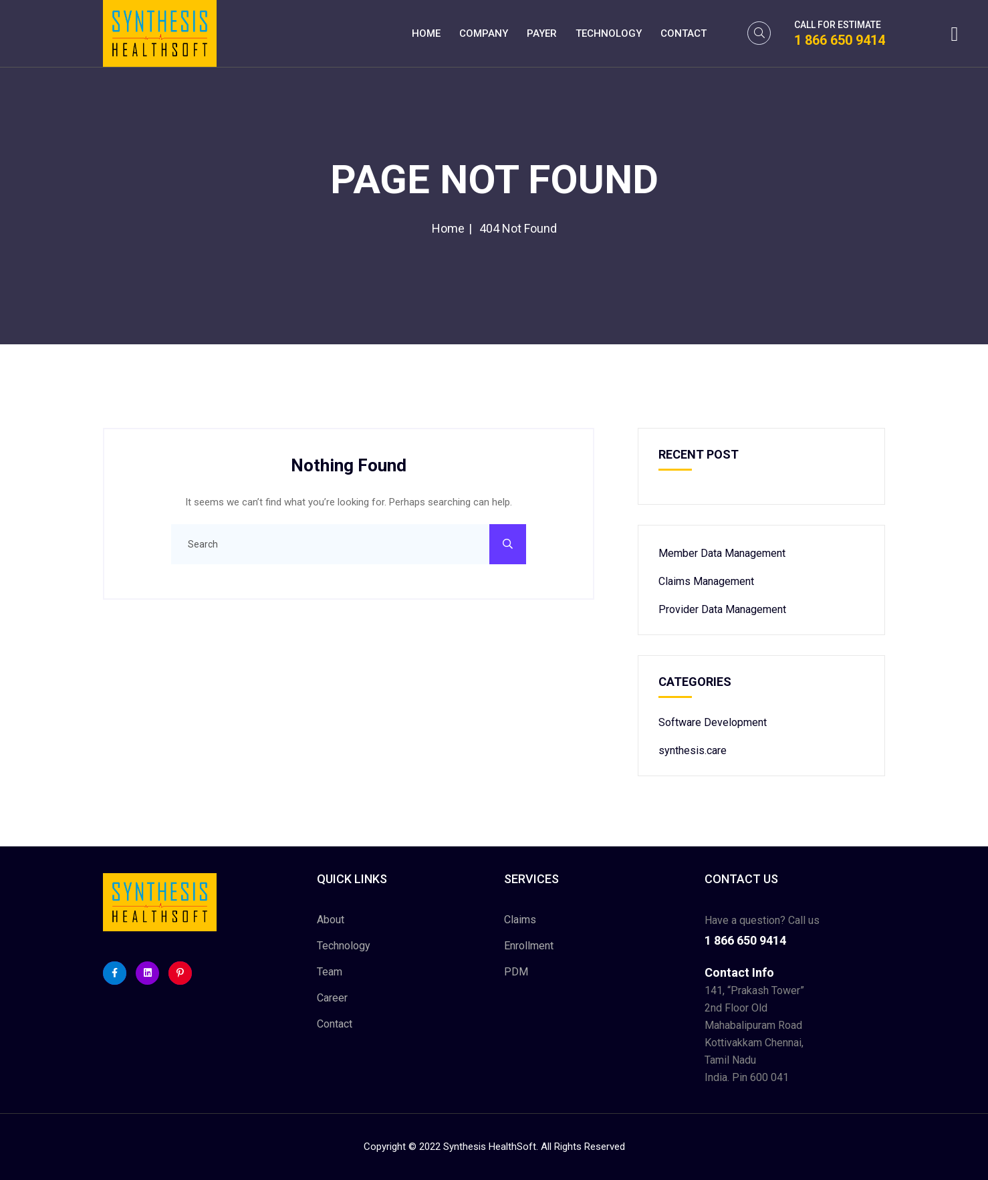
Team (329, 971)
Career (332, 997)
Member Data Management (721, 553)
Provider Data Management (722, 609)
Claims (520, 919)
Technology (609, 33)
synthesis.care (692, 750)
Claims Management (706, 581)
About (330, 919)
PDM (516, 971)
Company (483, 33)
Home (426, 33)
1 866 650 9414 (839, 40)
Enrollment (528, 945)
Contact (683, 33)
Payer (542, 33)
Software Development (712, 722)
